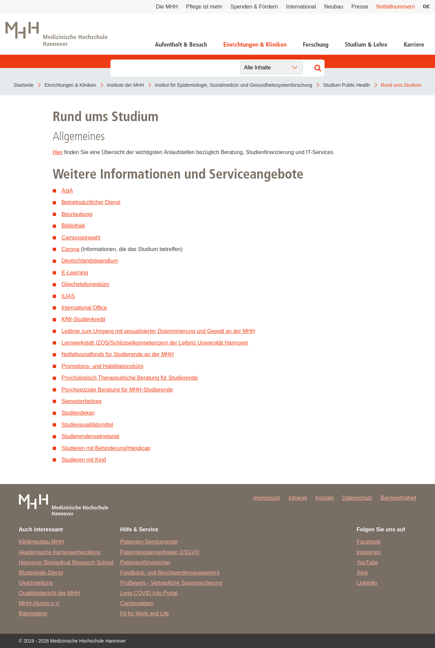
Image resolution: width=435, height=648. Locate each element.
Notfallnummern (396, 7)
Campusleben (137, 603)
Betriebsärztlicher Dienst (91, 202)
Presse (359, 7)
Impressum (267, 498)
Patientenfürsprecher (145, 562)
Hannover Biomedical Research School (66, 562)
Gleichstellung (36, 583)
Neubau (333, 7)
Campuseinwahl (81, 237)
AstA (67, 191)
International (301, 7)
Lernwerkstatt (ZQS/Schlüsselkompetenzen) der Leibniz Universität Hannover (155, 343)
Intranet (298, 498)
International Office (84, 308)
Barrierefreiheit (398, 498)
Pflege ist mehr (204, 7)
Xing (362, 573)
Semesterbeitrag (81, 401)
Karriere (414, 44)
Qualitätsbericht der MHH (49, 593)
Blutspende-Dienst (41, 573)
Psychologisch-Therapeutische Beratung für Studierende (130, 378)
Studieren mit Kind (84, 460)
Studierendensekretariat (90, 436)
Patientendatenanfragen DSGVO (159, 552)
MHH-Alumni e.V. (39, 603)
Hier (58, 152)
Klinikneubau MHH (41, 542)
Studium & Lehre (366, 44)
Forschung (316, 44)
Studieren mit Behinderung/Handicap (106, 448)
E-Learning (75, 273)
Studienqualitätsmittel (87, 425)
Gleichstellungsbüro (85, 284)
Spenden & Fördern (254, 7)
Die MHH (167, 7)
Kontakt (324, 498)
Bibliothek (73, 226)
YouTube (367, 562)
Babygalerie (33, 613)
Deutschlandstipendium (90, 261)
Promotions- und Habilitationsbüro (102, 366)
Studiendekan (78, 413)
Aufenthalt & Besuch (181, 44)
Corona (70, 249)
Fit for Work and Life (144, 613)
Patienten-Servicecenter (149, 542)
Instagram (369, 552)
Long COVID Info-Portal (148, 593)
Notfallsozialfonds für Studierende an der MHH (118, 354)
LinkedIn (367, 583)
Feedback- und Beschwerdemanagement (170, 573)
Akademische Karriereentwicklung (60, 552)
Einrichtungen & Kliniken (254, 44)
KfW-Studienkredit (83, 319)
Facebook (369, 542)
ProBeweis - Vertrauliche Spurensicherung (171, 583)
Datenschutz (357, 498)
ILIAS (68, 296)
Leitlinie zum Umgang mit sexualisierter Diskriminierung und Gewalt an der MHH (158, 331)
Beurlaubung (77, 214)
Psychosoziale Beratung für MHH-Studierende (117, 390)
